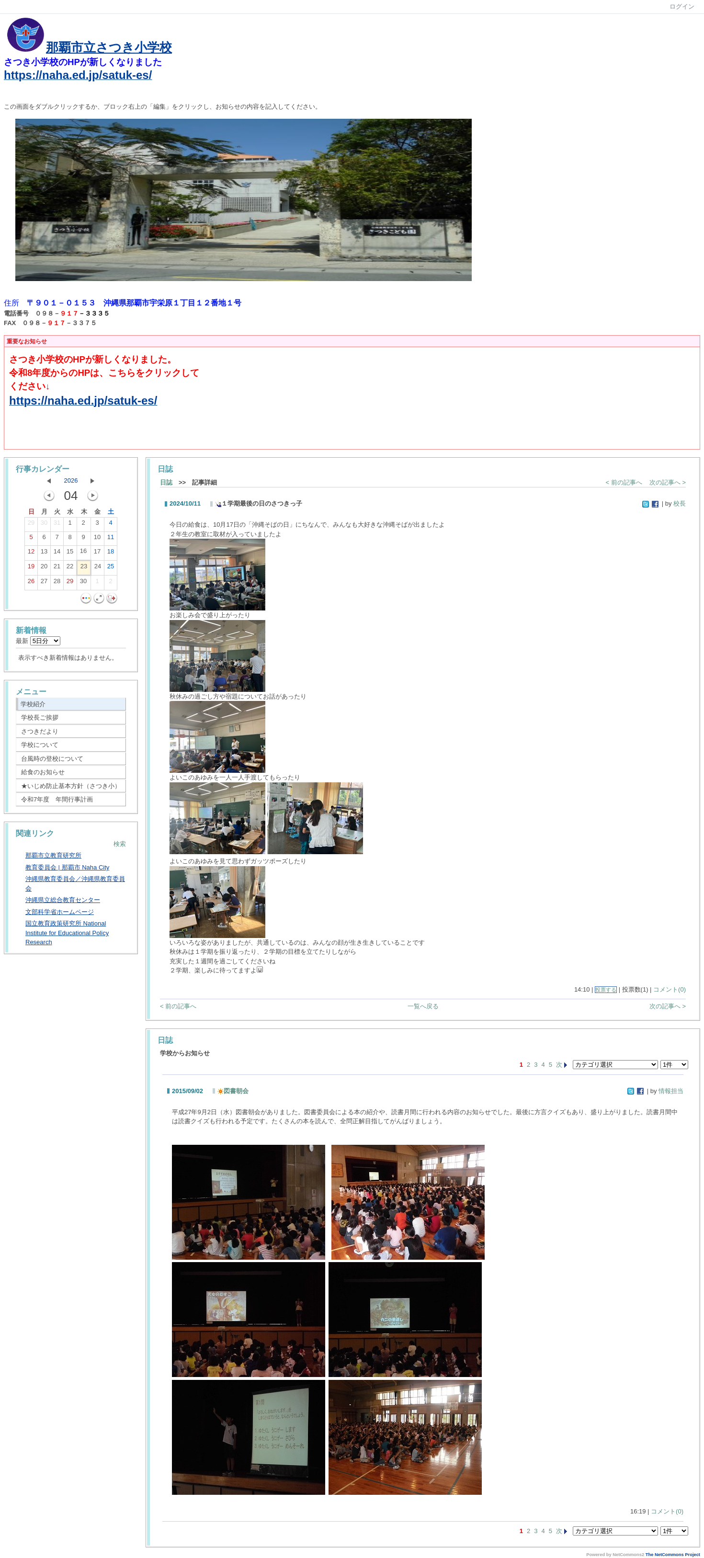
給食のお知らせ (43, 772)
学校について (39, 744)
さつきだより (39, 731)
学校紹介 (33, 704)
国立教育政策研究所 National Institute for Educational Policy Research (67, 933)
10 (97, 539)
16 (83, 553)
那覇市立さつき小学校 (109, 47)
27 (44, 583)
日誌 (166, 482)
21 (57, 568)
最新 (38, 640)
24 (97, 568)
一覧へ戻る (423, 1006)
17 (97, 553)
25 (110, 568)
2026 (71, 480)
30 (44, 525)
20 (44, 568)
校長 (679, 503)
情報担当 (671, 1091)
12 (31, 553)
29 (31, 525)
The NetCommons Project (673, 1554)
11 (110, 539)
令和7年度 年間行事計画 (57, 799)
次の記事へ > (667, 482)
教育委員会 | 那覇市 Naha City (67, 867)
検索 (120, 843)
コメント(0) (669, 989)
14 (57, 553)
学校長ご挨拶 (39, 717)
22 (70, 568)
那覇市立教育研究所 (53, 855)
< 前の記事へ (624, 482)
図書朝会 (233, 1091)
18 (110, 553)
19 (31, 568)
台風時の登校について (52, 758)
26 (31, 583)
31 (57, 525)
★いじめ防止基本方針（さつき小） (71, 786)
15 (70, 553)
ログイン (682, 6)
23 (83, 568)
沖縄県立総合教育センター (62, 899)
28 (57, 583)
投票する (605, 990)
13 (44, 553)
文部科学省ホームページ (59, 911)
